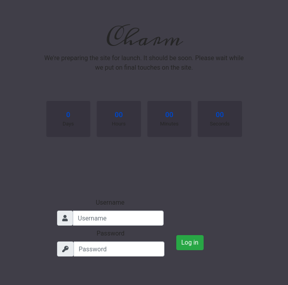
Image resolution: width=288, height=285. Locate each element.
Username (110, 202)
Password (111, 233)
